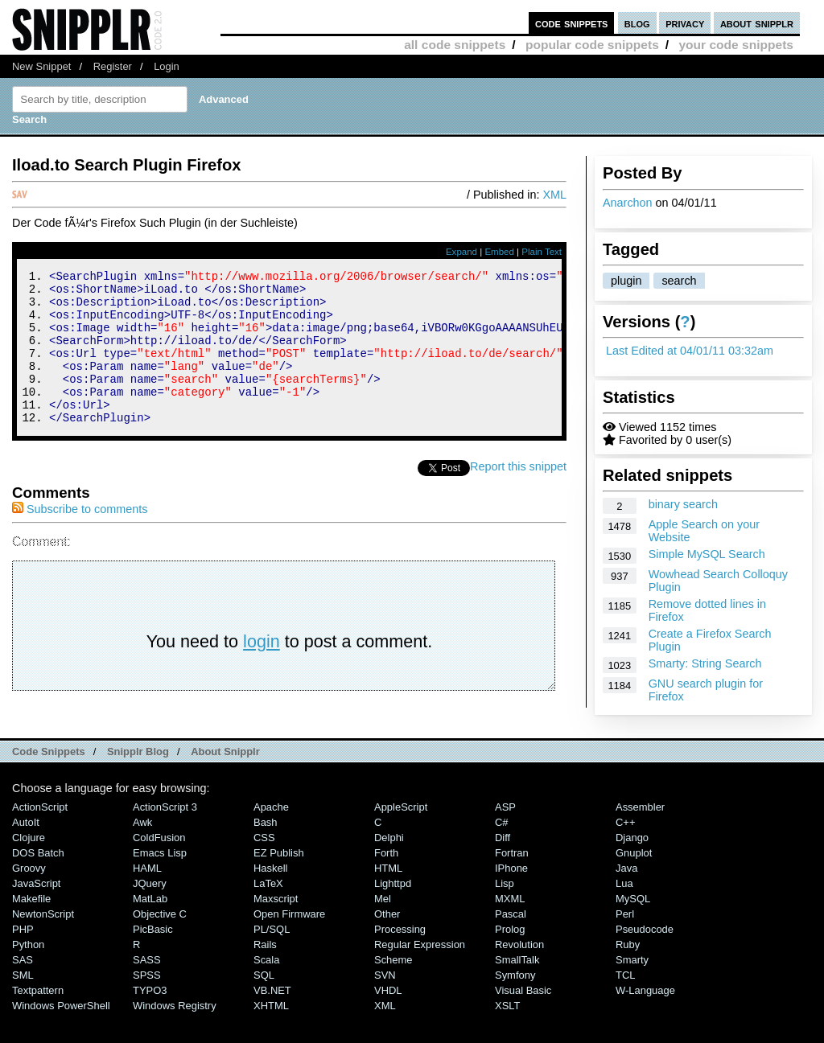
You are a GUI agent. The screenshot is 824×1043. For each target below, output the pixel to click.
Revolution (519, 973)
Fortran (512, 882)
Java (626, 897)
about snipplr (756, 23)
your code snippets (735, 44)
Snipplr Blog (138, 780)
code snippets (571, 23)
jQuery (150, 912)
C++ (625, 851)
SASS (147, 989)
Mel (382, 928)
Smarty (632, 989)
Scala (266, 989)
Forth (386, 882)
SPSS (147, 1004)
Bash (265, 851)
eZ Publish (278, 882)
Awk (142, 851)
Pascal (510, 943)
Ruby (628, 973)
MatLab (150, 928)
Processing (400, 958)
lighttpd (392, 912)
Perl (625, 943)
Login (166, 66)
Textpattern (38, 1019)
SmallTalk (517, 989)
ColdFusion (159, 866)
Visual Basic (523, 1019)
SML (23, 1004)
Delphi (389, 866)
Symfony (515, 1004)
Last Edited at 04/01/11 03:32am (689, 350)
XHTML (271, 1035)
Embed (499, 252)
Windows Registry (174, 1035)
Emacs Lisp (160, 882)
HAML (147, 897)
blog (637, 23)
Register (112, 66)
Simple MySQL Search (707, 554)
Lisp (504, 912)
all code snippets (454, 44)
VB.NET (272, 1019)
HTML (388, 897)
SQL (263, 1004)
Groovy (29, 897)
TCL (625, 1004)
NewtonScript (43, 943)
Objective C (160, 943)
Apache (271, 836)
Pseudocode (645, 958)
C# (502, 851)
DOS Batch (38, 882)
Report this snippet (518, 495)
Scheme (393, 989)
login (261, 670)
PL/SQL (271, 958)
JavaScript (36, 912)
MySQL (633, 928)
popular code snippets (592, 44)
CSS (264, 866)
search (678, 280)
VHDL (388, 1019)
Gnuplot (634, 882)
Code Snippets (48, 780)
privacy (684, 23)
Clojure (28, 866)
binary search (683, 504)
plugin (626, 280)
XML (554, 194)
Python (28, 973)
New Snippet (41, 66)
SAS (22, 989)
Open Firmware (289, 943)
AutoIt (25, 851)
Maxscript (275, 928)
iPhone (511, 897)
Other (387, 943)
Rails (265, 973)
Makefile (31, 928)
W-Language (645, 1019)
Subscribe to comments (79, 538)
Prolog (510, 958)
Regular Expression (419, 973)
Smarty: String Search (705, 663)
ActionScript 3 (165, 836)
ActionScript (40, 836)
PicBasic (153, 958)
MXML (510, 928)
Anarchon (628, 202)
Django (632, 866)
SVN (385, 1004)
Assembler (640, 836)
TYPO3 (150, 1019)
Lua (624, 912)
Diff (502, 866)
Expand (461, 252)
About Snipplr (225, 780)
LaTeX (268, 912)
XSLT (507, 1035)
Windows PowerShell (61, 1035)
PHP (23, 958)
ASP (505, 836)
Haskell (270, 897)
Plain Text (541, 252)
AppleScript (400, 836)
